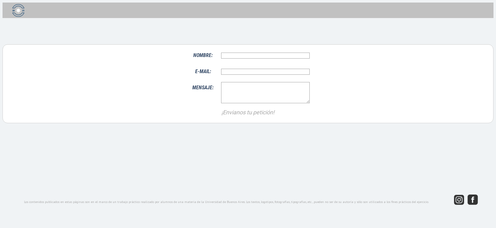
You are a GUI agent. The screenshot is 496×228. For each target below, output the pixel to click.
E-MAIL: (203, 71)
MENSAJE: (203, 88)
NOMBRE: (203, 55)
